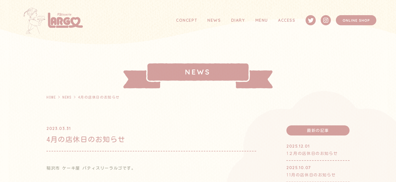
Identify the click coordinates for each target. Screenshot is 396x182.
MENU (261, 20)
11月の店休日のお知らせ (311, 175)
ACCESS (286, 20)
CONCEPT (186, 20)
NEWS (214, 20)
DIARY (238, 20)
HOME (51, 97)
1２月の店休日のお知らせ (312, 153)
